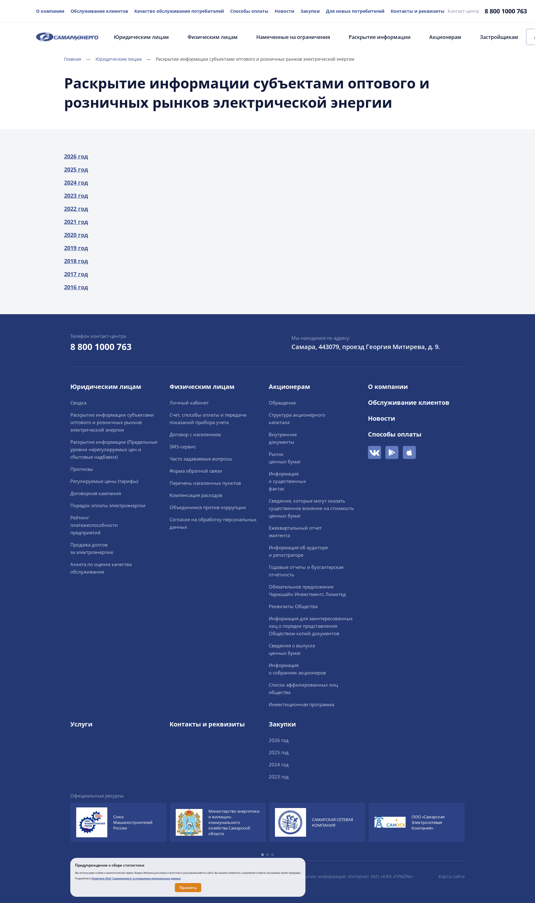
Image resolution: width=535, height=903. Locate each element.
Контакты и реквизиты (417, 11)
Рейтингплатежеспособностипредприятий (94, 525)
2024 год (76, 182)
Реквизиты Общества (293, 606)
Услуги (81, 724)
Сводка (78, 402)
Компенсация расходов (196, 495)
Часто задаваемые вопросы (201, 459)
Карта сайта (452, 876)
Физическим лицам (213, 37)
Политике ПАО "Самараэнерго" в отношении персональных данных (136, 878)
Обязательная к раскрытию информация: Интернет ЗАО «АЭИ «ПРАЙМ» (335, 876)
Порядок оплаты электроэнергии (108, 505)
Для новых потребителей (355, 11)
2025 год (76, 169)
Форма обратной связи (196, 471)
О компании (50, 11)
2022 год (76, 208)
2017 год (76, 274)
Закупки (310, 11)
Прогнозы (81, 469)
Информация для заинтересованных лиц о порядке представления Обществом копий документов (311, 625)
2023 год (76, 195)
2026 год (76, 156)
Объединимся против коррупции (208, 507)
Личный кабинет (189, 402)
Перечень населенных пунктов (205, 483)
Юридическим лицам (141, 37)
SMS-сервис (183, 446)
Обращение (282, 402)
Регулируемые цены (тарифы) (104, 481)
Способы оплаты (249, 11)
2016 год (76, 287)
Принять (188, 887)
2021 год (76, 221)
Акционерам (445, 37)
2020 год (76, 235)
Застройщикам (499, 37)
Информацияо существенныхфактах (287, 481)
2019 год (76, 248)
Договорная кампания (95, 493)
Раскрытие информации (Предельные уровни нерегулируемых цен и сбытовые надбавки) (113, 449)
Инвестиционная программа (301, 704)
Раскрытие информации (380, 37)
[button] (262, 854)
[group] (118, 822)
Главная (77, 59)
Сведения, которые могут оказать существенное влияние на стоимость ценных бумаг (311, 508)
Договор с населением (195, 434)
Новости (284, 11)
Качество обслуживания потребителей (179, 11)
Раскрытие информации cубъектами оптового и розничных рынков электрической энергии (112, 422)
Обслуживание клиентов (99, 11)
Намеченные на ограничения (293, 37)
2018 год (76, 261)
